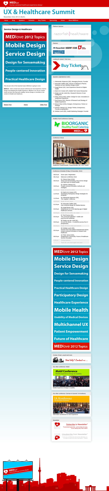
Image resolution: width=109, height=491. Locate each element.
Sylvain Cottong (59, 107)
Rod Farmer (58, 100)
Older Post (43, 104)
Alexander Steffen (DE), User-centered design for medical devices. (73, 204)
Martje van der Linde (61, 93)
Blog (13, 20)
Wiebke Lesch (59, 111)
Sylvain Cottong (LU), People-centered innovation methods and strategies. (73, 186)
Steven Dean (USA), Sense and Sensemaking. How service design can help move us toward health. (74, 181)
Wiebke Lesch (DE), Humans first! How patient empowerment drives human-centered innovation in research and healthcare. (74, 230)
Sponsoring (53, 20)
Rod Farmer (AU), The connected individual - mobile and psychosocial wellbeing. (72, 216)
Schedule (31, 20)
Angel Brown (58, 87)
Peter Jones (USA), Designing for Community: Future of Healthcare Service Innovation (74, 236)
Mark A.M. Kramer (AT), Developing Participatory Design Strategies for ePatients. (74, 193)
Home (6, 20)
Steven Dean (59, 104)
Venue (63, 20)
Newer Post (8, 104)
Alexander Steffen (60, 83)
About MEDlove (73, 20)
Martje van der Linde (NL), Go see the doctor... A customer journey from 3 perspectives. (74, 222)
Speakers (22, 20)
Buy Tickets (42, 20)
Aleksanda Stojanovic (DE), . (70, 198)
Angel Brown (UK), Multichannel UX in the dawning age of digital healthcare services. (74, 209)
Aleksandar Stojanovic (61, 81)
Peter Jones (58, 96)
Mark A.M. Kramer (60, 91)
